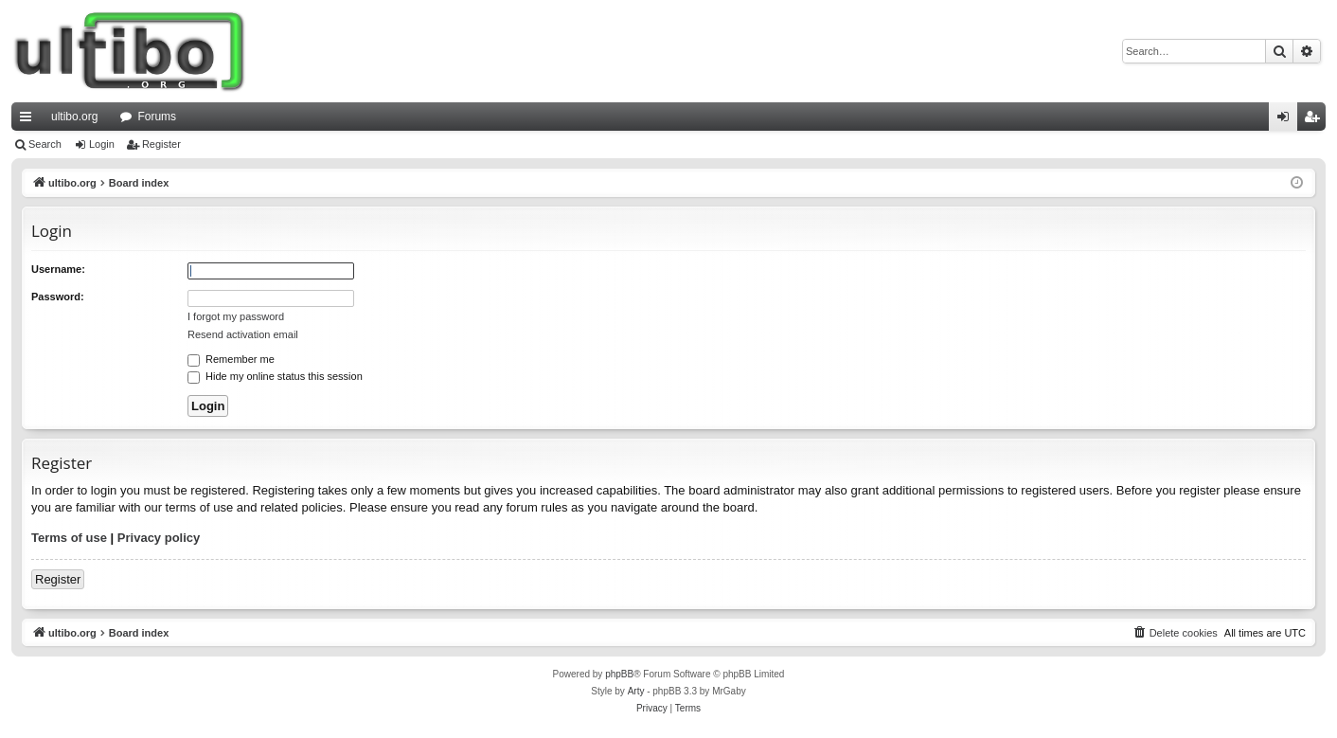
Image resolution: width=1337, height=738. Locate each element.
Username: (58, 269)
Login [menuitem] (1287, 120)
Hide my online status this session (275, 376)
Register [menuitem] (1316, 120)
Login (102, 144)
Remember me (231, 359)
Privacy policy (158, 538)
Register (161, 144)
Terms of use (69, 538)
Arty (636, 691)
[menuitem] (1175, 632)
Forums (156, 116)
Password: (57, 296)
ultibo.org (74, 116)
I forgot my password (235, 316)
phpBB (619, 674)
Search (45, 144)
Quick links (29, 120)
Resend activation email (242, 334)
